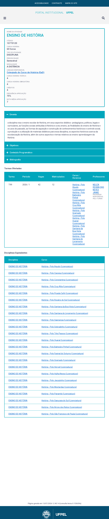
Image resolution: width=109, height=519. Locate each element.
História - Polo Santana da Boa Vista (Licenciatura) (63, 307)
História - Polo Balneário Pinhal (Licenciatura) (61, 347)
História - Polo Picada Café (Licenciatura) (59, 293)
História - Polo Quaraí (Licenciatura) (57, 340)
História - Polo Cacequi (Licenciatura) (57, 273)
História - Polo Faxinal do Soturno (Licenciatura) (62, 353)
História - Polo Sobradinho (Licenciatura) (59, 327)
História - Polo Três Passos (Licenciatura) (59, 333)
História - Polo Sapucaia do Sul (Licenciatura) (61, 400)
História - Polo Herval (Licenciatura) (57, 367)
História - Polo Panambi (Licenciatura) (58, 394)
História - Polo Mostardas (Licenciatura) (59, 387)
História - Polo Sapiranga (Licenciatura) (58, 320)
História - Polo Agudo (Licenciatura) (57, 266)
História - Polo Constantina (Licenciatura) (59, 280)
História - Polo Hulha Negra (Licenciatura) (59, 374)
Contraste (57, 3)
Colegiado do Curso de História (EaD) (25, 72)
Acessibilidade (42, 3)
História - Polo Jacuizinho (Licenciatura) (59, 380)
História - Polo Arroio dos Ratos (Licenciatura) (61, 407)
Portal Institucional (54, 12)
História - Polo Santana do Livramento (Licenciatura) (64, 313)
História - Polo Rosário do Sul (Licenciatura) (60, 300)
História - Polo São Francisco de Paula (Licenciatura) (64, 414)
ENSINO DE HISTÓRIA (18, 266)
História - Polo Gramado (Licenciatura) (78, 213)
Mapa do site (71, 3)
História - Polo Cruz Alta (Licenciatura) (78, 205)
